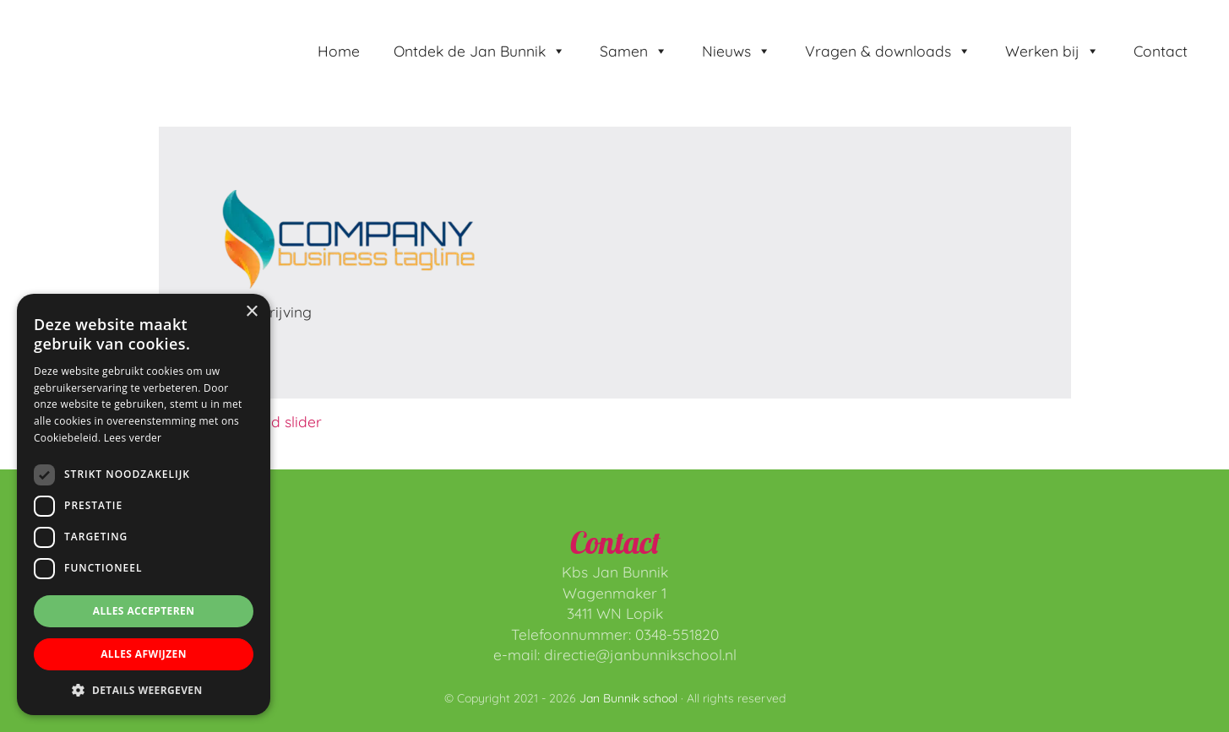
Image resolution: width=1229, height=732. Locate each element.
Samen (634, 50)
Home (339, 50)
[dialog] (143, 504)
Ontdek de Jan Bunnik (480, 50)
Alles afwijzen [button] (144, 654)
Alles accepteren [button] (144, 611)
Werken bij (1052, 50)
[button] (143, 689)
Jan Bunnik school (119, 18)
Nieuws (736, 50)
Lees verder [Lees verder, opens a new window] (133, 438)
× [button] (251, 312)
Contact (1161, 50)
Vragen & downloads (888, 50)
